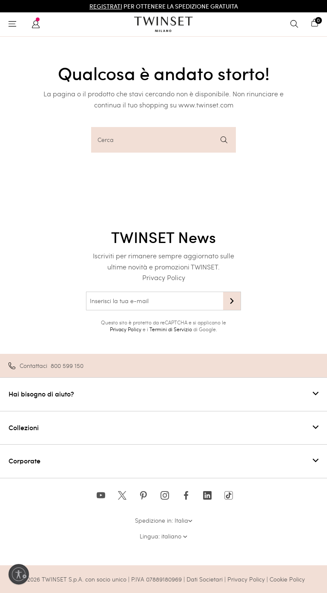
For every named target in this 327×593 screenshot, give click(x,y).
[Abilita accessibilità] (19, 574)
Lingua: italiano (163, 536)
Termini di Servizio (170, 329)
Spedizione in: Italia (163, 520)
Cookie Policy (287, 579)
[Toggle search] (296, 24)
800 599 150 (67, 366)
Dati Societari (204, 579)
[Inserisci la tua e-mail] (154, 301)
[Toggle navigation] (14, 24)
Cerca (162, 140)
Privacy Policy (163, 277)
